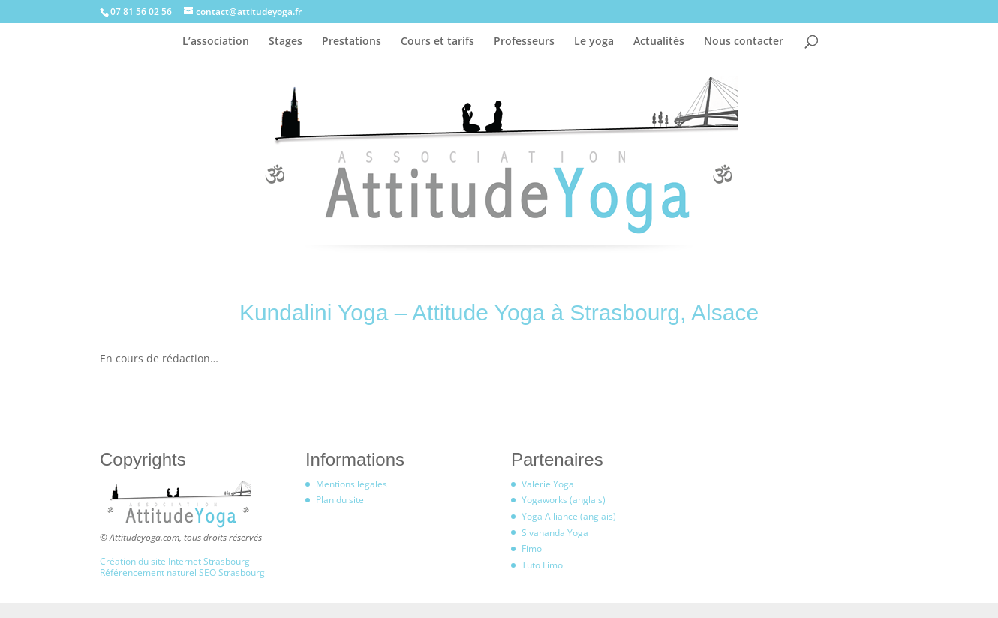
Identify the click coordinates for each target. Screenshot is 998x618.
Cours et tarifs (437, 42)
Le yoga (594, 42)
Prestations (351, 42)
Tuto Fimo (542, 565)
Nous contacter (743, 42)
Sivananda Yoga (555, 532)
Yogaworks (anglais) (564, 500)
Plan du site (340, 500)
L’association (215, 42)
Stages (285, 42)
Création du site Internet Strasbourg (175, 561)
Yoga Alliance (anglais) (569, 516)
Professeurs (524, 42)
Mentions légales (351, 484)
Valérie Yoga (548, 484)
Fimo (532, 548)
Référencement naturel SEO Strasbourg (182, 572)
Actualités (658, 42)
